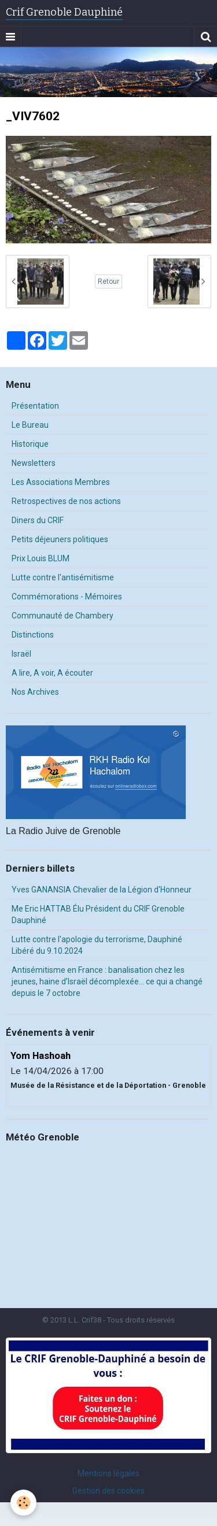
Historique (30, 444)
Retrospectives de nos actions (66, 501)
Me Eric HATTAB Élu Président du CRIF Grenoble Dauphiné (98, 914)
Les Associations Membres (61, 482)
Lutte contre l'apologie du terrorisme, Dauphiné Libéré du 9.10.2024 (97, 945)
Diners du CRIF (38, 520)
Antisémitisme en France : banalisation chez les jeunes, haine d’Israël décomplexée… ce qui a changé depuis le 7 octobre (107, 981)
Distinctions (33, 634)
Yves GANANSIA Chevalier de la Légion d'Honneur (102, 889)
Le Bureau (30, 424)
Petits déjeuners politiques (60, 539)
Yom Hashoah (40, 1055)
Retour (108, 281)
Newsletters (34, 463)
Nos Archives (35, 692)
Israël (21, 653)
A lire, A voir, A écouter (52, 672)
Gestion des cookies (108, 1490)
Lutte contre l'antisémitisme (63, 577)
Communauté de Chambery (62, 615)
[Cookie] (23, 1503)
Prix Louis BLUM (40, 558)
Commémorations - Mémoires (67, 596)
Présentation (35, 405)
